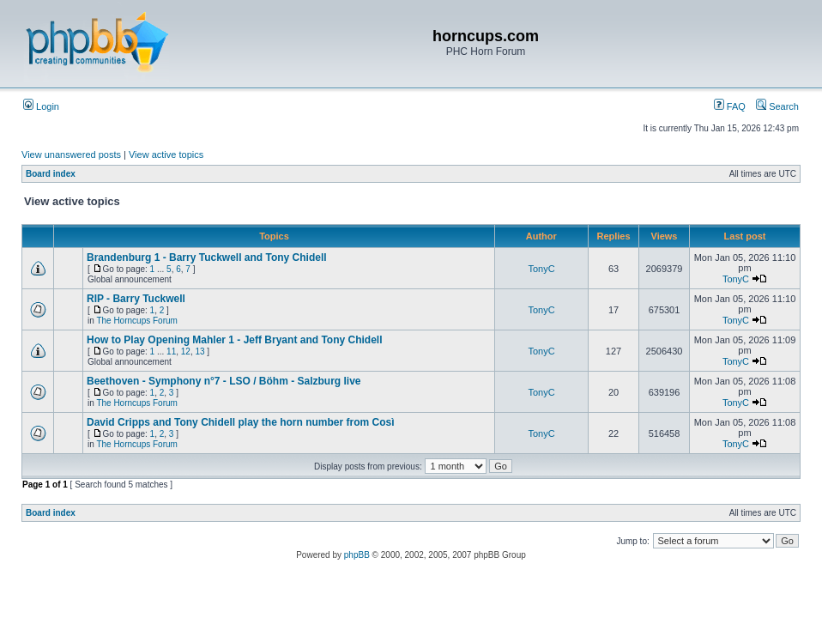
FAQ (730, 106)
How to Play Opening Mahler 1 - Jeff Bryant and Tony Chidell (234, 340)
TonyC (541, 269)
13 (199, 351)
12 (185, 351)
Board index (51, 174)
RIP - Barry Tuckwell (136, 299)
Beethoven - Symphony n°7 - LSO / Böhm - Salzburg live (224, 381)
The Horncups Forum (136, 320)
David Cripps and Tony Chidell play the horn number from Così (240, 422)
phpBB (357, 555)
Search (777, 106)
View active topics (166, 154)
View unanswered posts (71, 154)
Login (41, 106)
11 (171, 351)
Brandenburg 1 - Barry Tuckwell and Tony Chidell (207, 257)
